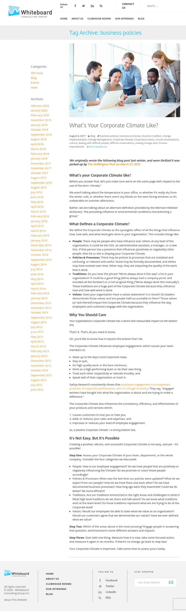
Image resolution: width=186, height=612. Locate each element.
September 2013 (41, 317)
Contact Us (128, 5)
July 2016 (36, 192)
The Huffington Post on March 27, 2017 (114, 164)
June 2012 (37, 389)
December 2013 (41, 303)
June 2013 (37, 332)
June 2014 (37, 274)
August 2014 (39, 264)
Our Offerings (124, 18)
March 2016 (38, 211)
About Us (77, 18)
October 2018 (39, 129)
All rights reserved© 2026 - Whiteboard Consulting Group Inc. (17, 590)
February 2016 (40, 216)
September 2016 (41, 182)
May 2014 (37, 279)
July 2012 (36, 385)
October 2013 (39, 312)
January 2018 (39, 158)
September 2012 (41, 375)
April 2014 (37, 283)
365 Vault (37, 73)
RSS (101, 6)
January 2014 (39, 298)
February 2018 (40, 153)
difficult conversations (122, 143)
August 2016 (39, 187)
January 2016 (39, 221)
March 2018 (38, 149)
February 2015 (40, 235)
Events (35, 82)
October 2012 (39, 370)
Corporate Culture (144, 139)
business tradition (152, 136)
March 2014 (38, 288)
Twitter (83, 6)
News (34, 87)
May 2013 (37, 336)
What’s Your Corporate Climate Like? (113, 125)
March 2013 (38, 346)
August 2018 (39, 139)
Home (63, 18)
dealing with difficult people (93, 143)
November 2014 (41, 250)
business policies (109, 136)
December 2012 (41, 360)
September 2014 (41, 259)
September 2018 (41, 134)
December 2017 (41, 163)
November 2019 (41, 120)
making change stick (146, 143)
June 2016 (37, 197)
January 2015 (39, 240)
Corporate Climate (123, 139)
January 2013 (39, 356)
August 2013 (39, 322)
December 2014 (41, 245)
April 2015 (37, 226)
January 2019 (39, 125)
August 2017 (39, 177)
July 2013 (36, 327)
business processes (130, 136)
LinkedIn (92, 5)
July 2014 (36, 269)
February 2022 (40, 105)
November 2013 (41, 308)
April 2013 (37, 341)
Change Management (100, 139)
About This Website (15, 599)
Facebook (75, 5)
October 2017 (39, 173)
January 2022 (39, 110)
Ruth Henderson (98, 146)
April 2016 (37, 206)
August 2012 (39, 380)
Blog (141, 18)
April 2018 (37, 144)
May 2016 (37, 202)
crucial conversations (167, 139)
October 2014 (39, 254)
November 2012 (41, 365)
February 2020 (40, 115)
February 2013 (40, 351)
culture (73, 143)
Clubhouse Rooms (99, 18)
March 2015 (38, 231)
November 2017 (41, 168)
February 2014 (40, 293)
